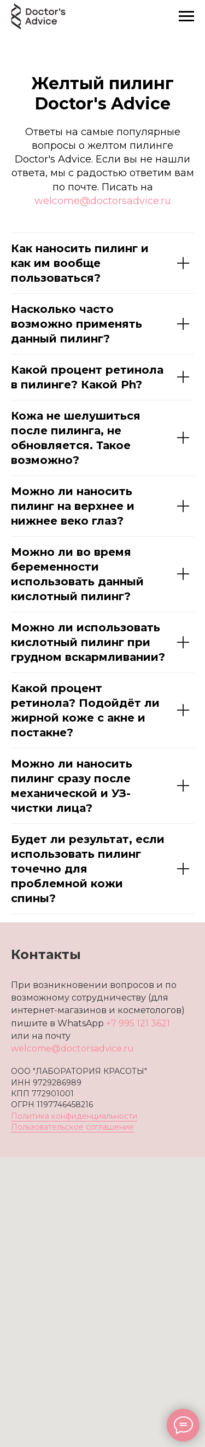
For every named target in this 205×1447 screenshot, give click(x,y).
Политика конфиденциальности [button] (74, 1116)
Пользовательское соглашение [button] (72, 1127)
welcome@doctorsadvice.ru (102, 201)
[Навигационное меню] (186, 16)
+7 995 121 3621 (138, 1023)
